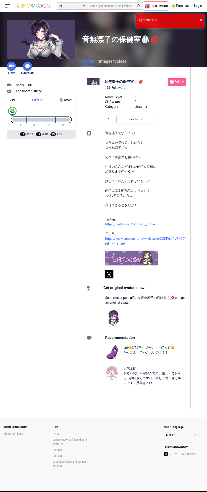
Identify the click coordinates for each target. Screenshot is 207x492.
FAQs (55, 433)
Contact (57, 449)
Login (198, 6)
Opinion (57, 455)
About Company (13, 433)
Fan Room (27, 68)
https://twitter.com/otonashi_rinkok (130, 224)
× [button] (201, 19)
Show (11, 68)
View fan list (136, 119)
